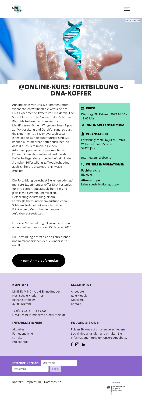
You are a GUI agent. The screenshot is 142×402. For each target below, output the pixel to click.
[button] (127, 9)
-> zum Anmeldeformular (39, 260)
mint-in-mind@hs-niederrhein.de (44, 315)
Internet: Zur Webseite (96, 157)
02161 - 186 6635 (35, 311)
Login (55, 369)
